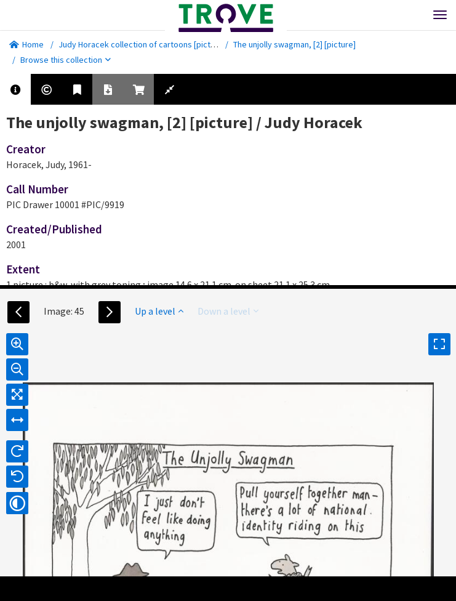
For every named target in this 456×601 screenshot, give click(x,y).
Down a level (228, 311)
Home (26, 44)
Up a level (159, 311)
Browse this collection (65, 59)
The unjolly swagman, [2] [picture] (294, 44)
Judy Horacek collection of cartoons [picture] (141, 44)
